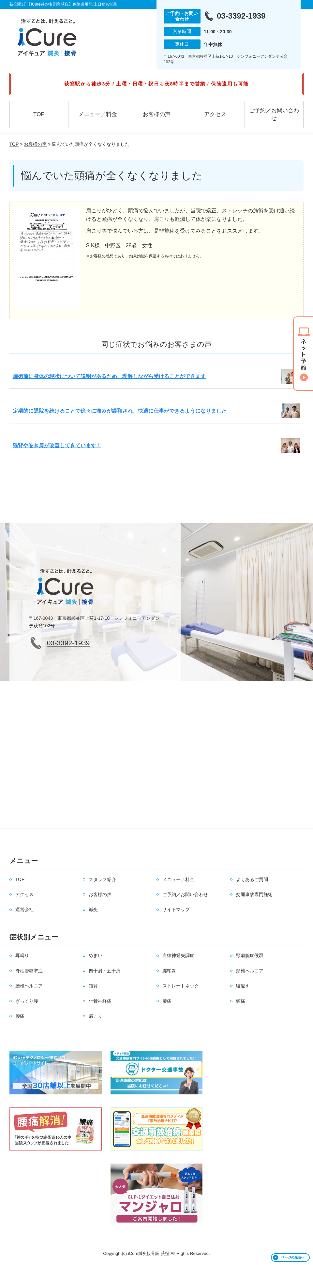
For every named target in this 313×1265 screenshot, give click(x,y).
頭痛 (240, 1001)
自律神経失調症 (178, 955)
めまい (95, 955)
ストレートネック (180, 985)
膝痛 (166, 1001)
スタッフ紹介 (102, 879)
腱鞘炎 (169, 970)
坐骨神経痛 (100, 1001)
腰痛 (19, 1016)
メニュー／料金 (97, 114)
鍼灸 (93, 909)
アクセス (215, 114)
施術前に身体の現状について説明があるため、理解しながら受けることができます (109, 376)
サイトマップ (176, 909)
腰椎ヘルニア (29, 985)
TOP (39, 114)
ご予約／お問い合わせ (274, 114)
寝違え (243, 985)
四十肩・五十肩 (105, 970)
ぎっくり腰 (26, 1001)
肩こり (95, 1016)
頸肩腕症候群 (249, 955)
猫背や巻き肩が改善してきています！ (57, 445)
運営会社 (24, 909)
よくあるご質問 (252, 879)
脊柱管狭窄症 (29, 970)
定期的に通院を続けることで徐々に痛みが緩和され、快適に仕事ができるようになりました (120, 411)
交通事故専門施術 (254, 894)
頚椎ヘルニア (249, 970)
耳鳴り (22, 955)
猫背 (93, 985)
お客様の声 (157, 114)
